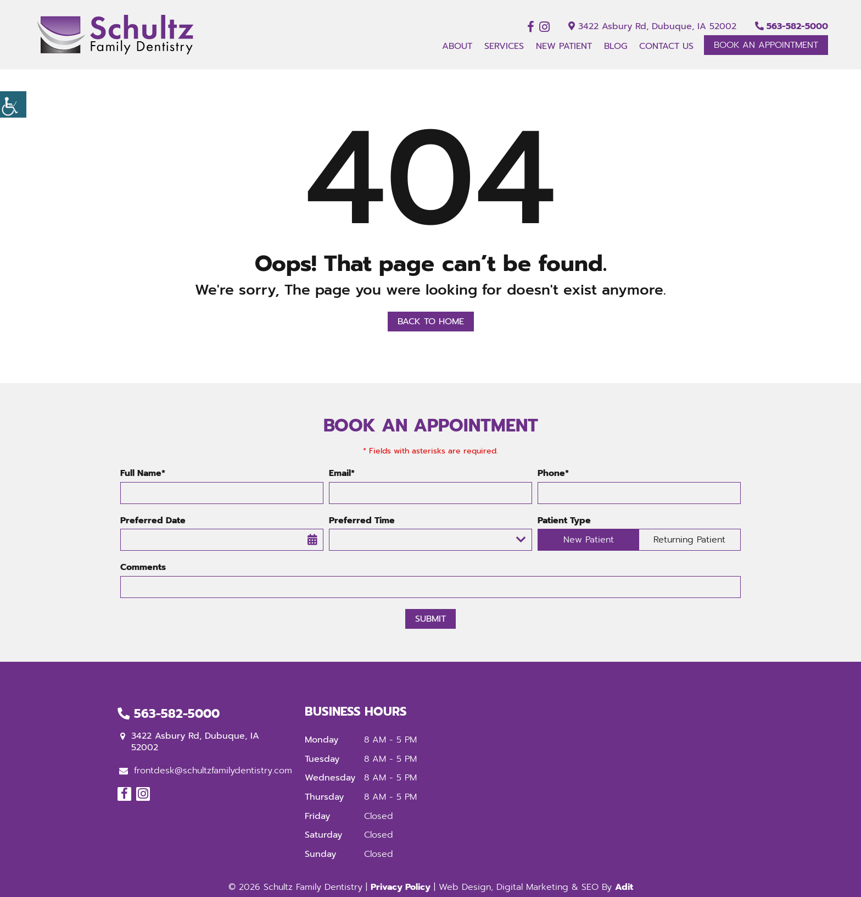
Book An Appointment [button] (766, 45)
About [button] (457, 46)
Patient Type (564, 521)
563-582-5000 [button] (791, 26)
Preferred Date (153, 521)
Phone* (553, 473)
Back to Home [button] (431, 321)
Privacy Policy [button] (401, 887)
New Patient (588, 539)
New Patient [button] (564, 46)
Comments (143, 567)
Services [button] (504, 46)
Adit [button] (624, 887)
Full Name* (142, 473)
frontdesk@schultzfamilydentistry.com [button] (205, 770)
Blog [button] (615, 46)
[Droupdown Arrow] (521, 540)
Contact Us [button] (666, 46)
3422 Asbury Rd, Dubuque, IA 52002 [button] (652, 26)
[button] (13, 104)
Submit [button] (430, 618)
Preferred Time (362, 521)
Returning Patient (689, 539)
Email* (342, 473)
